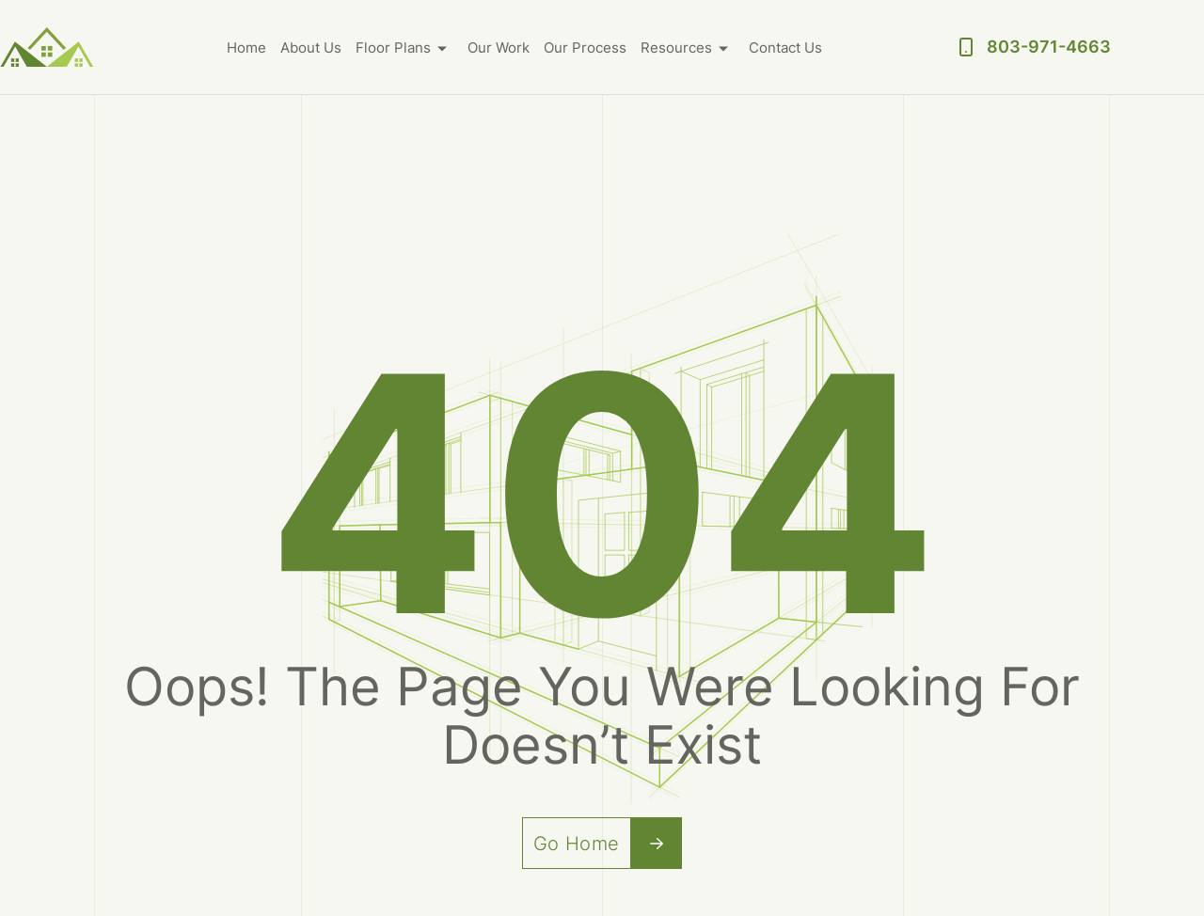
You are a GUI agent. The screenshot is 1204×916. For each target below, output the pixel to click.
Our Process (585, 47)
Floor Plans (393, 47)
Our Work (498, 47)
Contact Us (785, 47)
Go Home (608, 843)
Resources (676, 47)
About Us (310, 47)
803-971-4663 (1049, 46)
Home (246, 47)
